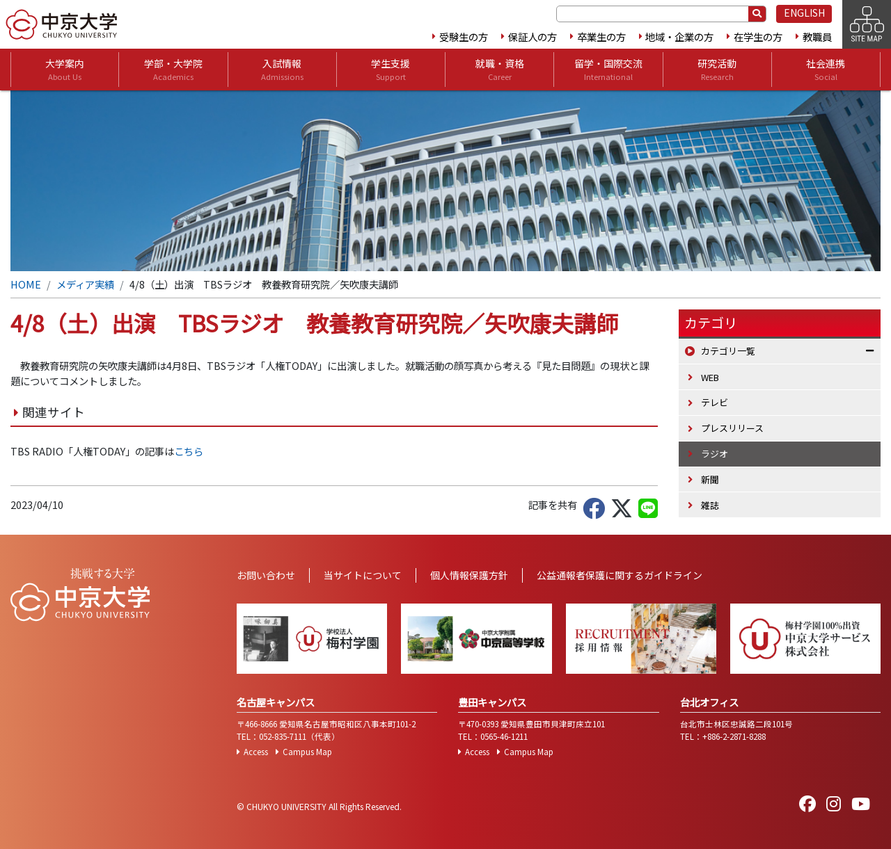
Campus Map (307, 751)
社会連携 (825, 69)
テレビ (714, 402)
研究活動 (716, 69)
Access (256, 751)
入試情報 (282, 69)
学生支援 (390, 69)
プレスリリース (732, 428)
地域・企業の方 (679, 36)
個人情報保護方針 (469, 575)
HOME (25, 284)
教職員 (817, 36)
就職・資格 (499, 69)
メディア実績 (85, 284)
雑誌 (710, 505)
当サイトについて (363, 575)
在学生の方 (758, 36)
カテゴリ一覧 (728, 350)
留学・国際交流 (608, 69)
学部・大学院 (173, 69)
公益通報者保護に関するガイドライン (619, 575)
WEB (710, 377)
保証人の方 (532, 36)
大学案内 (64, 69)
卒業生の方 (601, 36)
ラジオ (714, 453)
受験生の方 (463, 36)
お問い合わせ (266, 575)
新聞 (710, 479)
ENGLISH (804, 12)
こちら (188, 451)
